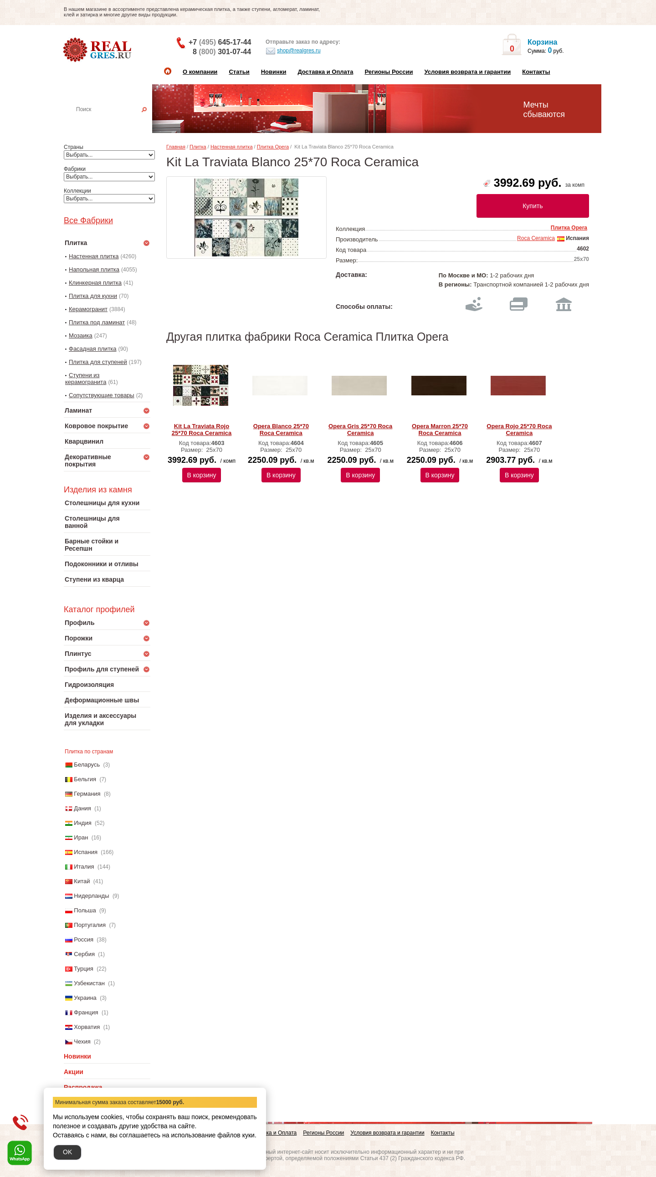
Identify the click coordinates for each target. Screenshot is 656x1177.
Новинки (274, 71)
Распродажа (83, 1087)
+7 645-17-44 (220, 42)
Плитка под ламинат (97, 322)
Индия (82, 822)
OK (67, 1152)
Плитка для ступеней (98, 361)
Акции (73, 1071)
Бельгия (85, 779)
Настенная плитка (117, 122)
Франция (86, 1012)
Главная (175, 146)
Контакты (536, 71)
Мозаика (80, 335)
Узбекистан (89, 983)
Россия (83, 939)
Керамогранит (88, 309)
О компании (200, 71)
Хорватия (87, 1026)
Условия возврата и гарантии (467, 71)
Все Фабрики (88, 220)
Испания (85, 852)
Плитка (198, 146)
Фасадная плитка (93, 348)
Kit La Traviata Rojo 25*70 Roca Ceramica (202, 429)
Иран (81, 837)
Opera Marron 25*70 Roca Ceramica (440, 429)
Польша (85, 910)
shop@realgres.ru (293, 51)
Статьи (239, 71)
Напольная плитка (94, 269)
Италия (84, 866)
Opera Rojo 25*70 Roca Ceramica (519, 429)
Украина (85, 997)
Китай (82, 881)
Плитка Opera (273, 146)
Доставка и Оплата (325, 71)
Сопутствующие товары (101, 395)
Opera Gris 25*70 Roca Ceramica (360, 429)
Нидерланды (91, 895)
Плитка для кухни (93, 295)
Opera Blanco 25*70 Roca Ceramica (281, 429)
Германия (87, 793)
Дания (82, 808)
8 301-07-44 (222, 52)
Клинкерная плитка (95, 282)
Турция (83, 968)
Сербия (84, 954)
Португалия (90, 924)
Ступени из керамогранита (85, 378)
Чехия (82, 1041)
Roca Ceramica (536, 238)
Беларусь (87, 764)
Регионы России (388, 71)
